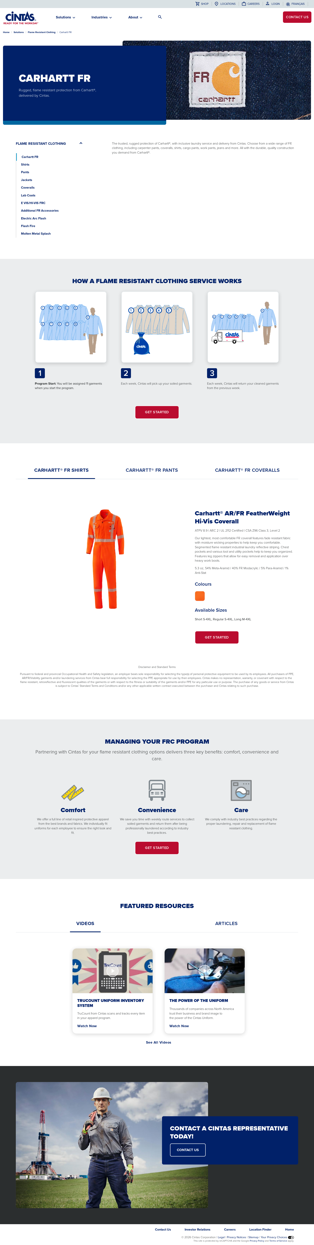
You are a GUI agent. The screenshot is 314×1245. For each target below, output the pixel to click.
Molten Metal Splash (36, 233)
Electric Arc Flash (33, 218)
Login (276, 4)
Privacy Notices (236, 1237)
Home (6, 32)
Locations (227, 4)
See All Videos (158, 1042)
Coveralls (28, 187)
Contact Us (163, 1229)
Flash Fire (28, 226)
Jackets (26, 180)
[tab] (61, 470)
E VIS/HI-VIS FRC (33, 203)
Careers (254, 4)
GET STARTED (157, 412)
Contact (296, 17)
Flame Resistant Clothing (41, 32)
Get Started (222, 639)
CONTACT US (188, 1149)
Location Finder (260, 1229)
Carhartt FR (30, 157)
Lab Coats (28, 195)
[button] (63, 19)
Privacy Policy (257, 1241)
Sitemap (253, 1237)
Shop (201, 4)
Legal (221, 1237)
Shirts (25, 164)
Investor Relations (197, 1229)
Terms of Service (278, 1241)
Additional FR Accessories (40, 210)
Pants (25, 172)
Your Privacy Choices (277, 1237)
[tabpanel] (157, 590)
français (298, 4)
